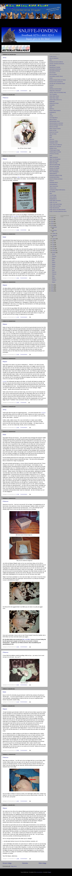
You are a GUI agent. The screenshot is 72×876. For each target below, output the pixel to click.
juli (53, 240)
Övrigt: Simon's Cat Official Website (57, 209)
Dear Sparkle (52, 65)
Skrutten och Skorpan (54, 168)
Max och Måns (15, 216)
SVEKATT (52, 180)
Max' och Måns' (26, 639)
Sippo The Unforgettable (55, 159)
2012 (52, 287)
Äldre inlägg (42, 863)
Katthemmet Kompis (54, 103)
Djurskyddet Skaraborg (55, 70)
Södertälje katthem (54, 182)
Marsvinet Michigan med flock (56, 124)
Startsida (25, 863)
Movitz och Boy (53, 130)
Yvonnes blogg (53, 195)
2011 (52, 289)
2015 (52, 223)
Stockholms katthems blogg (56, 175)
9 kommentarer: (24, 701)
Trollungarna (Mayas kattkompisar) (57, 189)
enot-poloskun (39, 872)
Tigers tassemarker (54, 186)
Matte (4, 237)
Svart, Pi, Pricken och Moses (56, 179)
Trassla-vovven (53, 188)
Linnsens (43, 412)
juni (53, 242)
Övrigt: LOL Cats (53, 202)
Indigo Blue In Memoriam (55, 90)
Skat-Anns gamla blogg (55, 164)
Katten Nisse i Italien (54, 97)
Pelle (51, 137)
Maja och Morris (53, 119)
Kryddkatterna (53, 112)
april (53, 246)
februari (54, 250)
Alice (51, 60)
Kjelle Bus (52, 108)
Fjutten (51, 78)
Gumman (52, 85)
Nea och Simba (53, 133)
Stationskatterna (53, 173)
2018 (52, 217)
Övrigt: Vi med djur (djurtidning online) (58, 211)
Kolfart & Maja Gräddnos (55, 110)
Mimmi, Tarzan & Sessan (55, 128)
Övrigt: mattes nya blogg (55, 206)
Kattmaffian (52, 105)
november (54, 230)
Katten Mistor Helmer (54, 96)
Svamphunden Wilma (54, 177)
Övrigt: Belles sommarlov (55, 200)
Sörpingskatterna (53, 184)
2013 (52, 285)
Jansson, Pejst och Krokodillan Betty (58, 92)
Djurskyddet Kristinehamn (55, 69)
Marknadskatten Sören (55, 121)
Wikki (18, 177)
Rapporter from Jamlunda (55, 146)
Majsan (5, 159)
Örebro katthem (53, 197)
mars (53, 248)
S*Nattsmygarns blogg (55, 150)
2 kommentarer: (24, 90)
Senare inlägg (7, 863)
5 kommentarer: (24, 427)
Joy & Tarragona (53, 94)
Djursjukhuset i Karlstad (55, 67)
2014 (52, 225)
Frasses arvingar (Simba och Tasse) (58, 79)
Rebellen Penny (53, 148)
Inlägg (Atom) (13, 866)
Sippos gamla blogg (54, 161)
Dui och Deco (53, 72)
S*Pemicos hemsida (54, 153)
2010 (52, 290)
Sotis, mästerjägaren (54, 171)
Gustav (51, 87)
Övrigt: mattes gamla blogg (56, 204)
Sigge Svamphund (54, 157)
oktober (54, 233)
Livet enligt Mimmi (54, 117)
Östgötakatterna (53, 198)
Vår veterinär (52, 191)
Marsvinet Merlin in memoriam (56, 123)
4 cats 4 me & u (53, 56)
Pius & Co (52, 139)
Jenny (4, 57)
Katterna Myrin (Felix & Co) (56, 99)
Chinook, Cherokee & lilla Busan (57, 63)
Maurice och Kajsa (54, 126)
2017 (52, 219)
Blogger (49, 872)
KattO (51, 106)
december (54, 227)
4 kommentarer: (24, 354)
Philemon (5, 98)
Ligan (51, 114)
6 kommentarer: (24, 278)
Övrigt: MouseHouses (54, 207)
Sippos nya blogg (53, 162)
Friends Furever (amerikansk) (56, 81)
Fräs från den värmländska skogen (57, 83)
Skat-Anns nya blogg (54, 166)
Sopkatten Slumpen (54, 170)
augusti (54, 238)
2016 (52, 221)
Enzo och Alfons (53, 74)
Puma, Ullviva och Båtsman (56, 144)
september (54, 235)
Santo (51, 155)
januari (54, 252)
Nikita (51, 135)
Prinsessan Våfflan (54, 141)
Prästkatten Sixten (54, 142)
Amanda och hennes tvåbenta (56, 61)
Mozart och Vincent (54, 132)
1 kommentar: (23, 230)
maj (53, 244)
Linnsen (5, 381)
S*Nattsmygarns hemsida (55, 151)
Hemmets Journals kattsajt (55, 88)
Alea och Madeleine (54, 58)
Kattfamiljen (52, 101)
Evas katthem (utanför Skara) (56, 76)
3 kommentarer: (24, 151)
